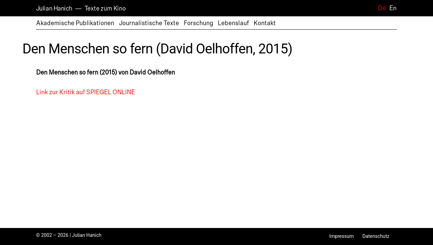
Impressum (341, 236)
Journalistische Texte (149, 23)
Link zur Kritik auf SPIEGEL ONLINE (85, 92)
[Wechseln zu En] (391, 8)
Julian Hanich (54, 8)
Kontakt (265, 23)
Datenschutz (375, 236)
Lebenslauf (233, 23)
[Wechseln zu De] (380, 8)
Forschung (198, 23)
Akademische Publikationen (75, 23)
